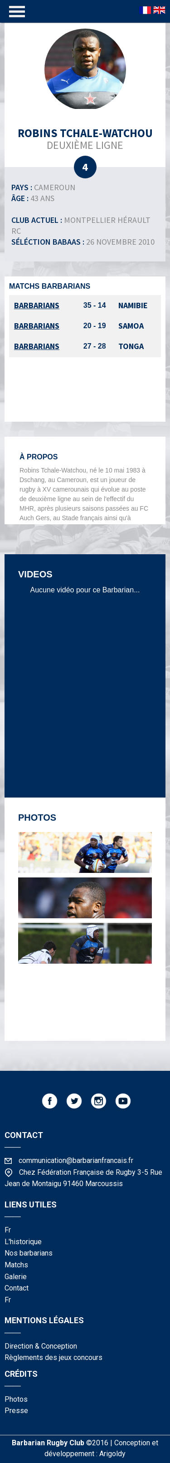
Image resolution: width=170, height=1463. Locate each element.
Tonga (131, 346)
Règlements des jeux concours (53, 1357)
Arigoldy (112, 1453)
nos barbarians (29, 1253)
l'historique (23, 1241)
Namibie (133, 305)
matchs (16, 1265)
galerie (16, 1276)
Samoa (131, 325)
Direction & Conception (41, 1346)
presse (16, 1410)
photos (16, 1399)
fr (8, 1230)
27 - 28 (94, 346)
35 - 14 (94, 305)
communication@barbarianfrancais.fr (76, 1160)
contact (17, 1288)
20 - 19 (94, 326)
